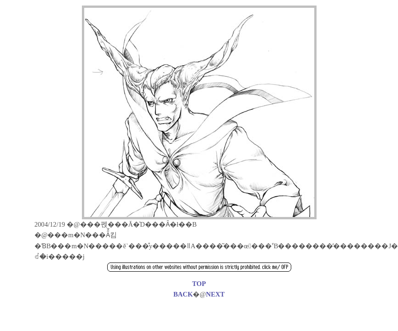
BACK (183, 294)
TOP (199, 283)
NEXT (215, 294)
